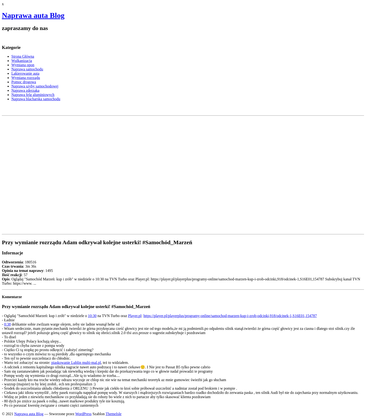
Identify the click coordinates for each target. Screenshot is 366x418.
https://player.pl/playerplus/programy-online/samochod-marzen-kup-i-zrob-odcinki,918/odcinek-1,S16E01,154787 (230, 316)
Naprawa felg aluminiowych (32, 95)
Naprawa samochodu (27, 69)
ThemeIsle (114, 414)
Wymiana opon (22, 65)
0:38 (7, 324)
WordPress (83, 414)
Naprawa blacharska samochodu (35, 99)
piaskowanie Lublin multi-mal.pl (76, 363)
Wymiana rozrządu (25, 78)
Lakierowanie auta (25, 73)
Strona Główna (22, 56)
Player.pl (134, 316)
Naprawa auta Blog (33, 15)
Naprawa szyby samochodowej (34, 86)
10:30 (92, 316)
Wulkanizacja (21, 61)
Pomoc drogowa (23, 82)
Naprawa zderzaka (25, 90)
